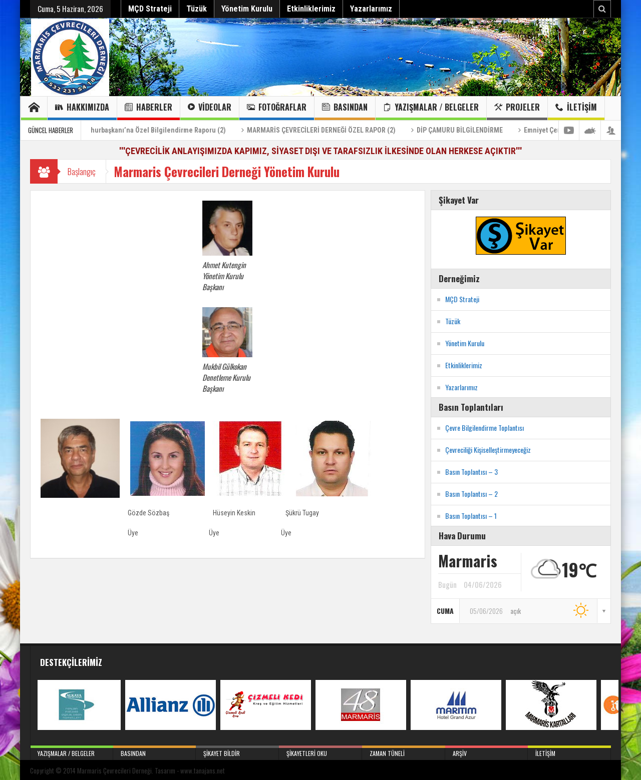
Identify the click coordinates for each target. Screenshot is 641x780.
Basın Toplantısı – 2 (471, 493)
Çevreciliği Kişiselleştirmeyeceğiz (488, 449)
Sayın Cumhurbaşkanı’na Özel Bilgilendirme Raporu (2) (154, 130)
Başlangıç (82, 171)
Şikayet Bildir (237, 751)
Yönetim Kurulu (246, 9)
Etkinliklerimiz (311, 9)
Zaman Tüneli (403, 751)
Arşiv (486, 751)
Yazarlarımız (371, 9)
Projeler (517, 108)
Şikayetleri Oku (320, 751)
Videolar (209, 108)
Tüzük (196, 9)
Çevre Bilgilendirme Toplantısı (484, 427)
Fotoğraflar (276, 108)
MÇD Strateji (150, 9)
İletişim (576, 108)
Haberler (148, 108)
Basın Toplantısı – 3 (471, 471)
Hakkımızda (82, 108)
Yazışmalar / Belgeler (431, 108)
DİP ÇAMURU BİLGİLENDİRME (472, 130)
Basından (344, 108)
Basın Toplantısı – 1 (471, 515)
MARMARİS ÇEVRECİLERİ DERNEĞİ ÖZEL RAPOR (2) (333, 130)
